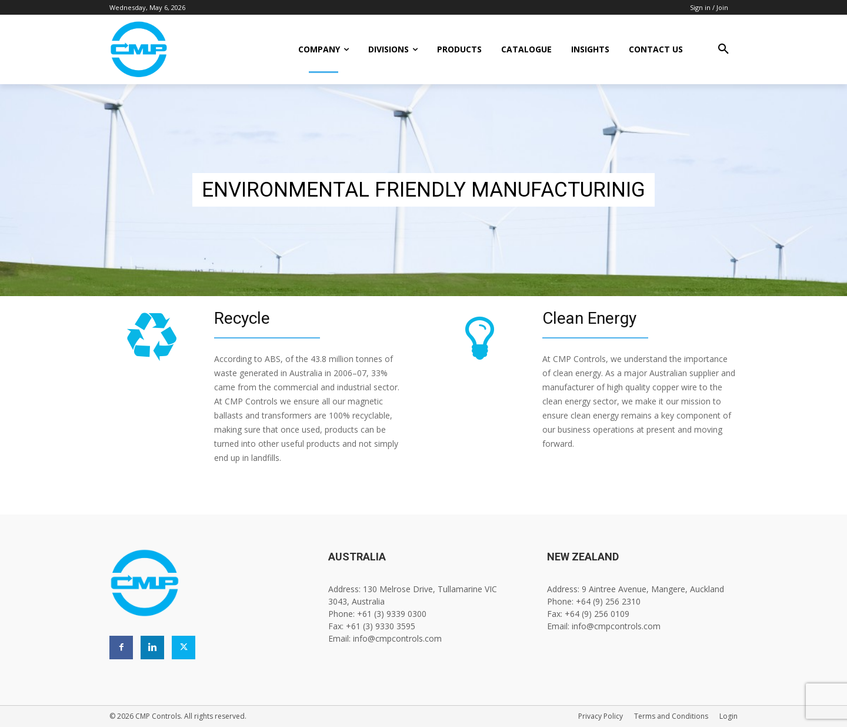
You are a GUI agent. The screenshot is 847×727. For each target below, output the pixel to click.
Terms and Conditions (671, 716)
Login (728, 716)
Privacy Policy (600, 716)
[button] (723, 49)
